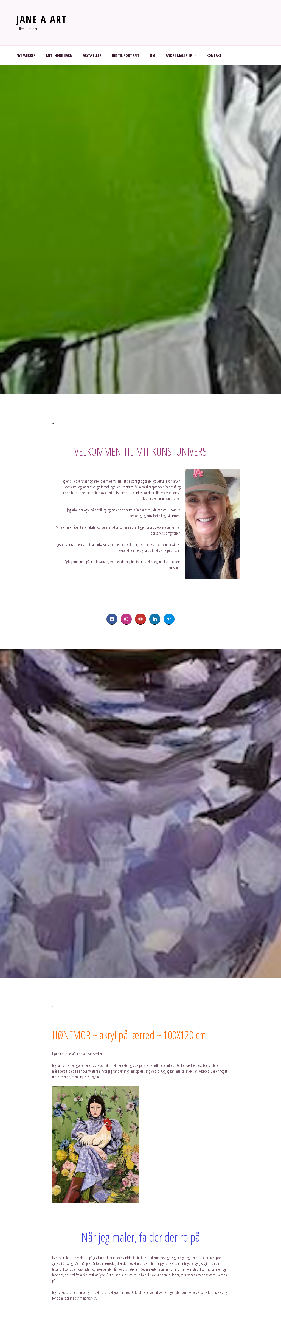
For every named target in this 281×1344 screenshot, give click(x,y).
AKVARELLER (92, 55)
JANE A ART (41, 19)
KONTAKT (214, 55)
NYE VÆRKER (26, 55)
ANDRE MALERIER (182, 55)
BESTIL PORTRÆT (125, 55)
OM (152, 55)
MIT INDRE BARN (59, 55)
